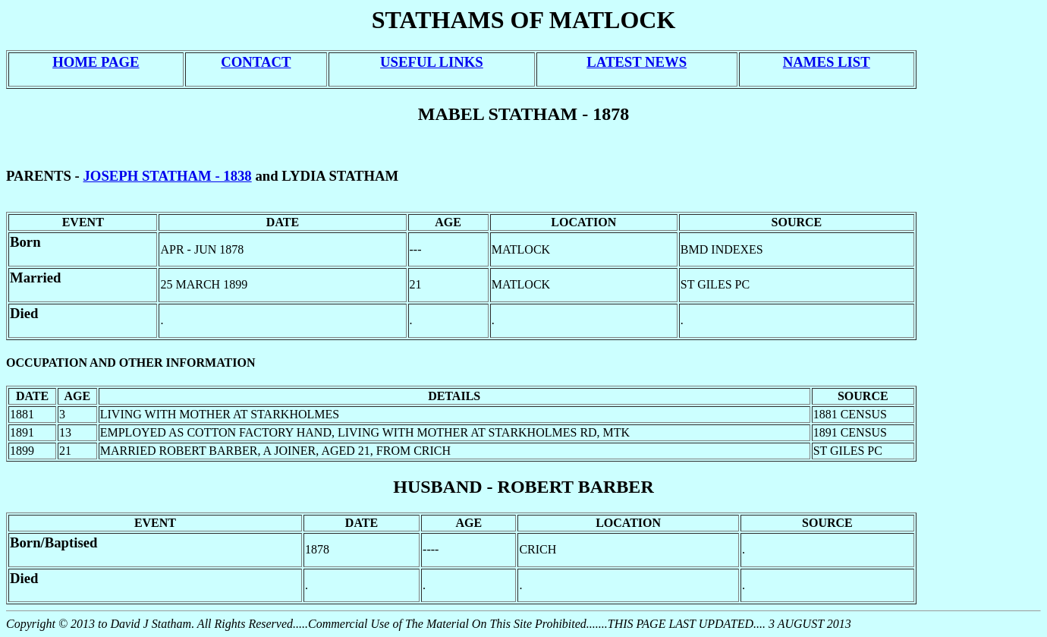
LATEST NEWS (636, 62)
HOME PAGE (95, 62)
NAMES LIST (826, 62)
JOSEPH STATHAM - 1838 (167, 176)
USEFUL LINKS (431, 62)
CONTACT (256, 62)
